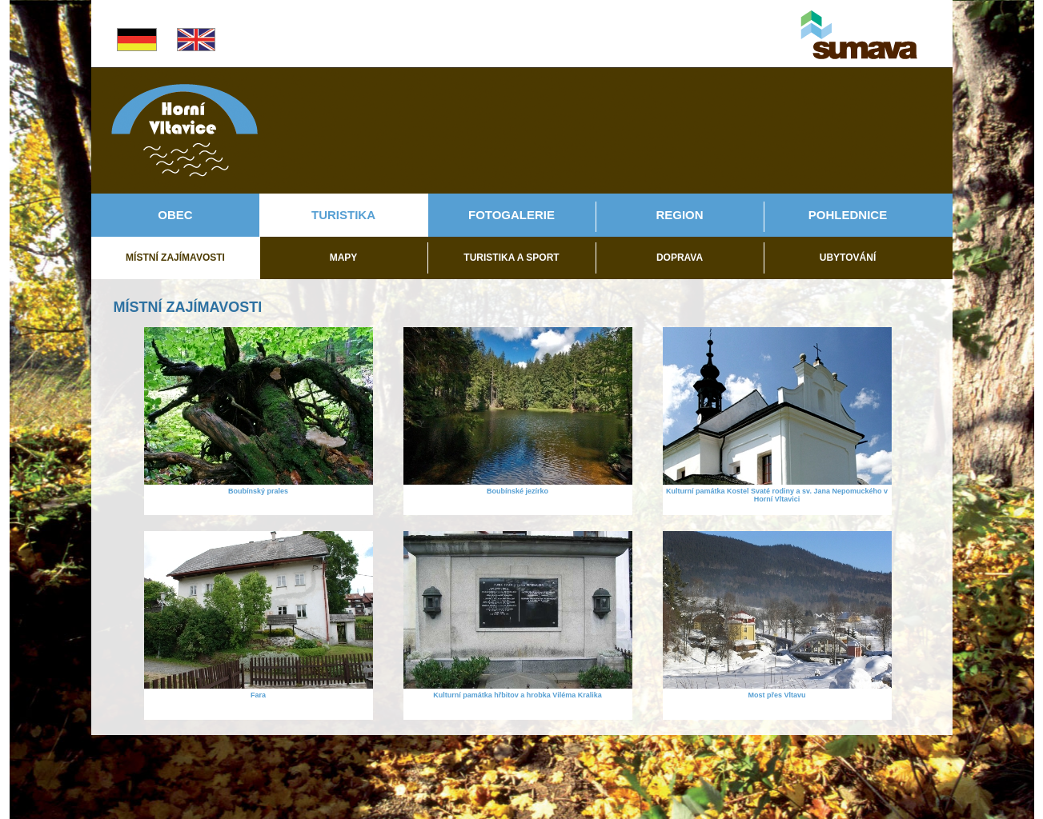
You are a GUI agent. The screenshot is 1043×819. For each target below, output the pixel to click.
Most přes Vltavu (776, 695)
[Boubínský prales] (258, 481)
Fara (258, 695)
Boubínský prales (258, 491)
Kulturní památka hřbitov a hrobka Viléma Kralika (517, 695)
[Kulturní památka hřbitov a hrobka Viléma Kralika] (517, 685)
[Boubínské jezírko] (517, 481)
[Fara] (258, 685)
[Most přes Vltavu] (777, 685)
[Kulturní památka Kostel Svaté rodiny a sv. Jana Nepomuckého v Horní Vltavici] (777, 481)
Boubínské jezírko (517, 491)
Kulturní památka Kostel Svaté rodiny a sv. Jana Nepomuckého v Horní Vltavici (777, 495)
